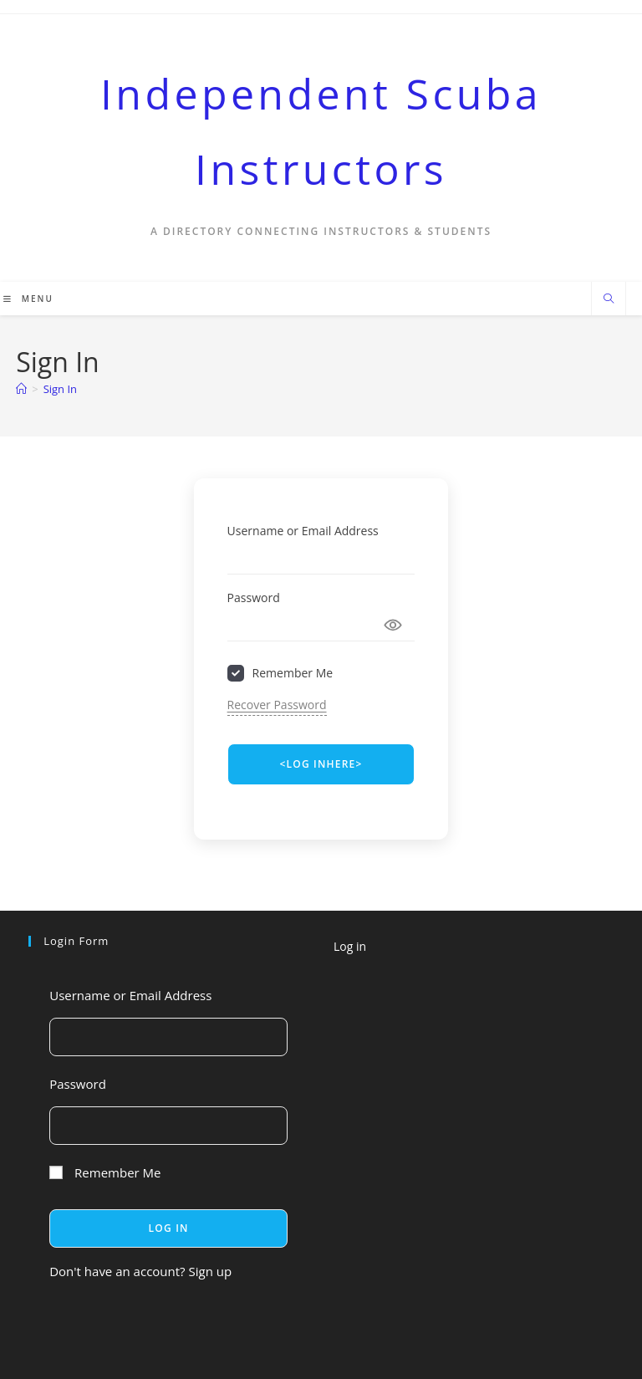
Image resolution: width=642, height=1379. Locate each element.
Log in (350, 946)
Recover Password (277, 704)
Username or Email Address (303, 531)
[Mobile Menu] (28, 298)
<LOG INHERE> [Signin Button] (320, 764)
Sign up (210, 1271)
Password (253, 597)
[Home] (21, 388)
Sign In (60, 388)
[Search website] (608, 299)
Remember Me (293, 673)
